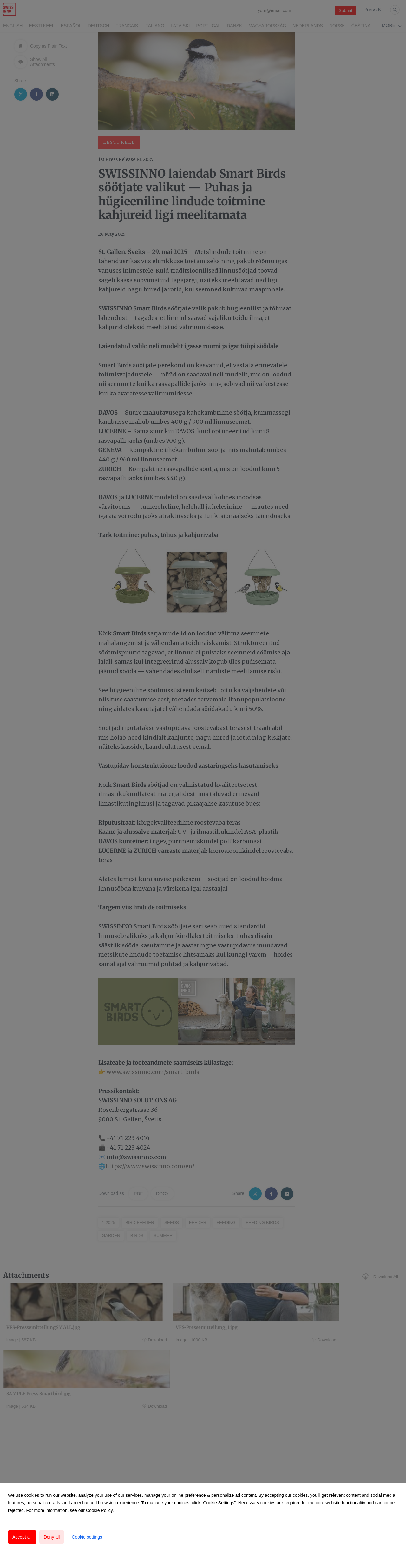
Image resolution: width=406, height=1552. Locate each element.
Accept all (22, 1537)
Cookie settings (87, 1537)
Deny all (52, 1537)
